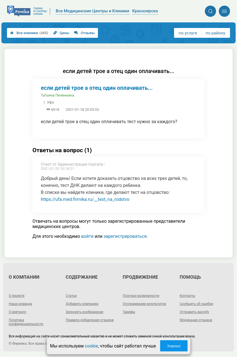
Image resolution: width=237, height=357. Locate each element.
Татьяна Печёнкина (57, 95)
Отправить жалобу (194, 312)
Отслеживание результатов (144, 304)
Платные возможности (141, 296)
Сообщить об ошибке (196, 304)
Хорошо (173, 346)
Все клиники (29, 33)
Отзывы (84, 33)
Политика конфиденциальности (26, 322)
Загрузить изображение (85, 312)
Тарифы (129, 312)
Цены (61, 33)
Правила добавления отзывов (90, 320)
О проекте (16, 296)
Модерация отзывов (196, 320)
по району (215, 33)
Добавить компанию (82, 304)
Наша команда (20, 304)
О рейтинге (17, 312)
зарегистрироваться (125, 236)
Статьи (71, 296)
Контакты (187, 296)
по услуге (188, 33)
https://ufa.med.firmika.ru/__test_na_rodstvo (85, 199)
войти (87, 236)
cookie (91, 346)
